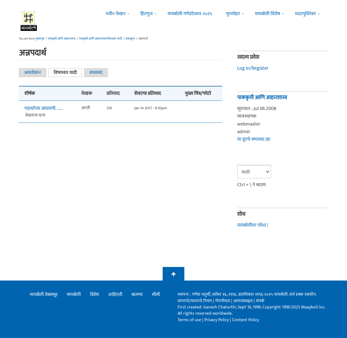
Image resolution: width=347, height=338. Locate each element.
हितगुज (146, 14)
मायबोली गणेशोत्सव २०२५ (190, 14)
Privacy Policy (217, 320)
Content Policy (245, 320)
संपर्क (260, 301)
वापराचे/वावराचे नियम (195, 301)
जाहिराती (115, 294)
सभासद (95, 73)
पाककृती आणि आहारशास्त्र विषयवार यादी (100, 38)
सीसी (156, 294)
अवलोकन (32, 73)
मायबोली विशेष (267, 14)
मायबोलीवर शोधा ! (252, 225)
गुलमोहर (233, 14)
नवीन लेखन (115, 14)
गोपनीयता (223, 301)
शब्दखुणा (130, 38)
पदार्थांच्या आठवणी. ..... (43, 108)
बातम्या (137, 294)
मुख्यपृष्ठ (40, 38)
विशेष (94, 294)
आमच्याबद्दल (243, 301)
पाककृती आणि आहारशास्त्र (61, 38)
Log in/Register (253, 68)
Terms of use (189, 320)
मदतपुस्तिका (305, 14)
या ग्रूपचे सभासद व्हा (253, 139)
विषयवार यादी (68, 73)
